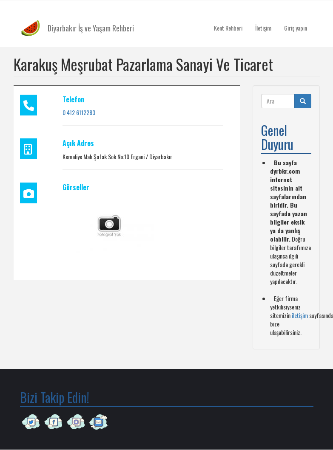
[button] (109, 225)
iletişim (300, 315)
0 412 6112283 (79, 112)
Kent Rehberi (228, 27)
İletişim (263, 27)
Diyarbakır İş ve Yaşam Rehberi (91, 28)
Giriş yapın (295, 27)
